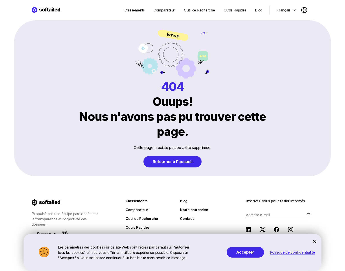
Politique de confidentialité (292, 252)
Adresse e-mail (258, 215)
